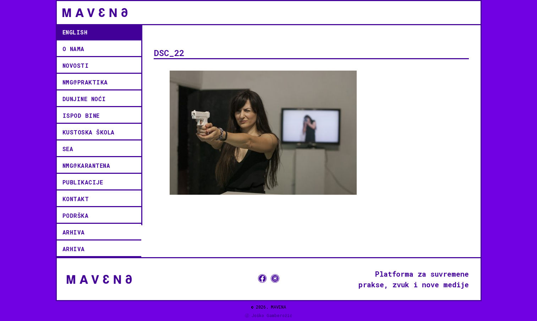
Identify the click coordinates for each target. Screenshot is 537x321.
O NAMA (73, 48)
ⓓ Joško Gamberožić (268, 315)
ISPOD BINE (81, 115)
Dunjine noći (84, 99)
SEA (67, 149)
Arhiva (73, 232)
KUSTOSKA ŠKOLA (88, 132)
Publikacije (82, 182)
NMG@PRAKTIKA (85, 82)
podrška (75, 215)
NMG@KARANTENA (86, 165)
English (75, 32)
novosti (75, 65)
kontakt (75, 199)
